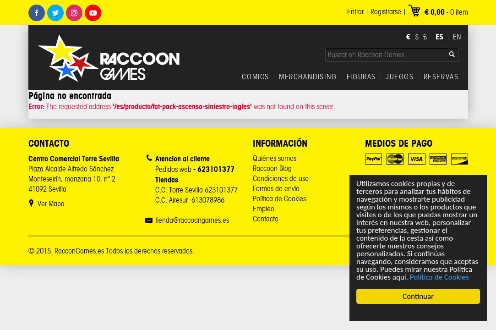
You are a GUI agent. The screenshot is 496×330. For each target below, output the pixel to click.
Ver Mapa (51, 203)
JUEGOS (400, 77)
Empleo (263, 208)
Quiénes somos (274, 158)
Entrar (355, 11)
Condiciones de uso (281, 178)
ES (439, 36)
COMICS (255, 77)
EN (457, 37)
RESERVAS (441, 77)
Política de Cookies (439, 277)
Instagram (74, 13)
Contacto (265, 218)
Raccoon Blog (272, 168)
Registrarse (386, 11)
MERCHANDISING (308, 77)
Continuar (418, 296)
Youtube (93, 13)
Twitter (55, 13)
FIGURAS (361, 77)
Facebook (36, 13)
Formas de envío (276, 188)
